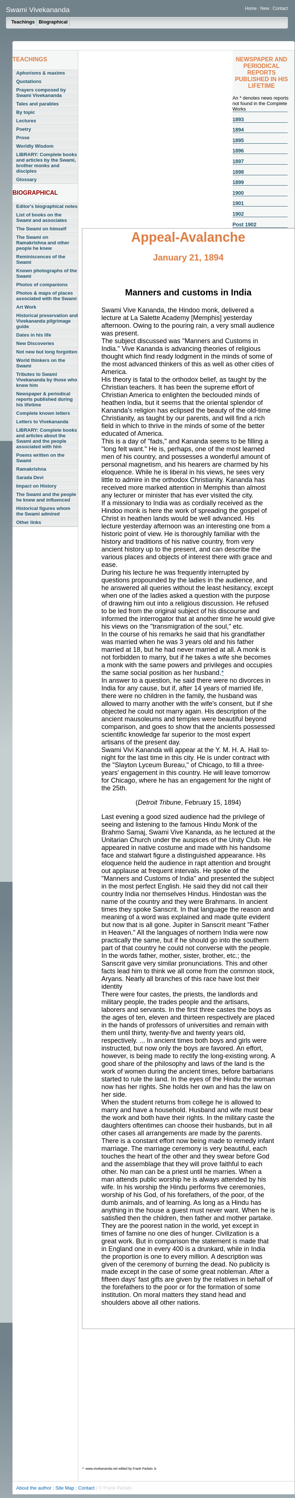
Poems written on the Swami (40, 457)
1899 (238, 182)
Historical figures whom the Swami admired (43, 511)
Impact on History (36, 486)
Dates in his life (33, 335)
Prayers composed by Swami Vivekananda (41, 92)
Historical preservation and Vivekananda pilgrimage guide (47, 321)
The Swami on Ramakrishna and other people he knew (42, 242)
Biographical (53, 22)
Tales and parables (37, 104)
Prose (22, 137)
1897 (238, 161)
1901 (238, 203)
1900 (238, 193)
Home (251, 8)
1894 (238, 130)
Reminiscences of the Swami (40, 259)
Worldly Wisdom (34, 146)
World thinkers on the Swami (40, 363)
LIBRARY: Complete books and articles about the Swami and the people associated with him (46, 438)
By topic (25, 112)
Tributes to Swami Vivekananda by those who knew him (46, 379)
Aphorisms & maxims (40, 73)
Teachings (23, 22)
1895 (238, 140)
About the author (34, 1488)
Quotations (29, 81)
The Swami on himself (41, 228)
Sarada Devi (29, 477)
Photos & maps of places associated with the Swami (46, 295)
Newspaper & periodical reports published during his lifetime (44, 399)
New (265, 8)
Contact (280, 8)
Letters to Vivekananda (42, 421)
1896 (238, 151)
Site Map (65, 1488)
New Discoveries (35, 343)
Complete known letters (43, 413)
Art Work (26, 307)
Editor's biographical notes (47, 206)
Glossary (26, 179)
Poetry (23, 129)
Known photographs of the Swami (46, 273)
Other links (28, 522)
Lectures (26, 120)
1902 (238, 214)
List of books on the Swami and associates (41, 217)
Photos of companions (42, 284)
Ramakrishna (31, 469)
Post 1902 (244, 224)
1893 (238, 119)
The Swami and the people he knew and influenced (46, 497)
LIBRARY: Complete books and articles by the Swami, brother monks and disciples (46, 163)
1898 (238, 172)
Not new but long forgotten (46, 352)
